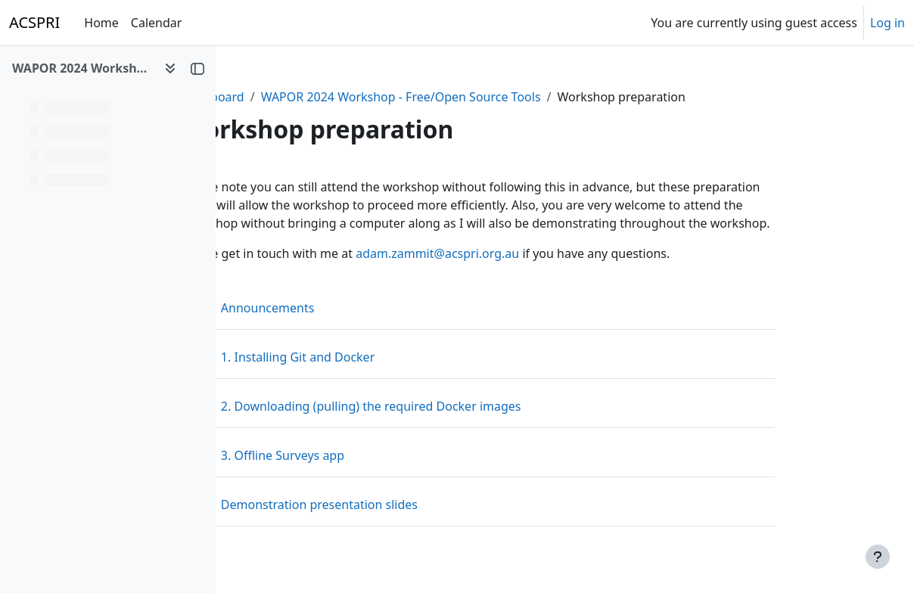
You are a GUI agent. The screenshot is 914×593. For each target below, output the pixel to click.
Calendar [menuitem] (156, 22)
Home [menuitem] (101, 22)
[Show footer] (878, 557)
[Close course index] (197, 68)
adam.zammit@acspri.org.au (512, 253)
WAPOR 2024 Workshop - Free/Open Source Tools (475, 96)
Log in (887, 22)
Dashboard (287, 96)
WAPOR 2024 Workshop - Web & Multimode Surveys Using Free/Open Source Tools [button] (82, 68)
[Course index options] (170, 68)
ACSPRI (34, 22)
